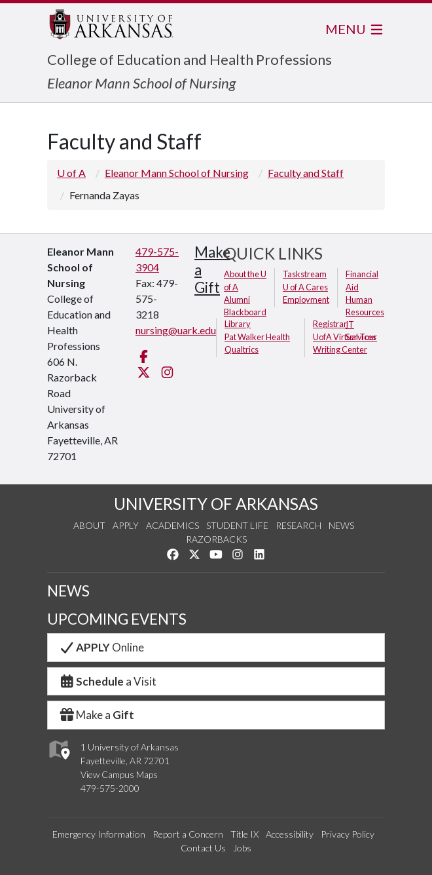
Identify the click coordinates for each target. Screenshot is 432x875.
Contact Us (203, 847)
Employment (306, 299)
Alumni (237, 299)
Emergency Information (98, 834)
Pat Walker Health (257, 337)
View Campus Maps (119, 774)
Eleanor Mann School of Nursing (141, 83)
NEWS (68, 591)
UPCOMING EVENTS (117, 619)
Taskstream (305, 274)
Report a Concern (188, 834)
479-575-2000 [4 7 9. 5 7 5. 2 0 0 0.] (110, 788)
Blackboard (245, 312)
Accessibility (290, 834)
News (341, 525)
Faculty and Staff (306, 172)
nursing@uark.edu (175, 330)
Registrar (330, 324)
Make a (96, 715)
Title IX (244, 834)
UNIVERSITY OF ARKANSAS (216, 503)
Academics (172, 525)
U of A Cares (305, 287)
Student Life (237, 525)
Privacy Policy (347, 834)
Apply (126, 525)
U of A (71, 172)
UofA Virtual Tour (345, 337)
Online (101, 647)
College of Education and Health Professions (189, 59)
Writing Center (340, 349)
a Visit (107, 681)
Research (298, 525)
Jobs (242, 847)
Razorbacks (216, 539)
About (89, 525)
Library (238, 324)
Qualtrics (242, 349)
